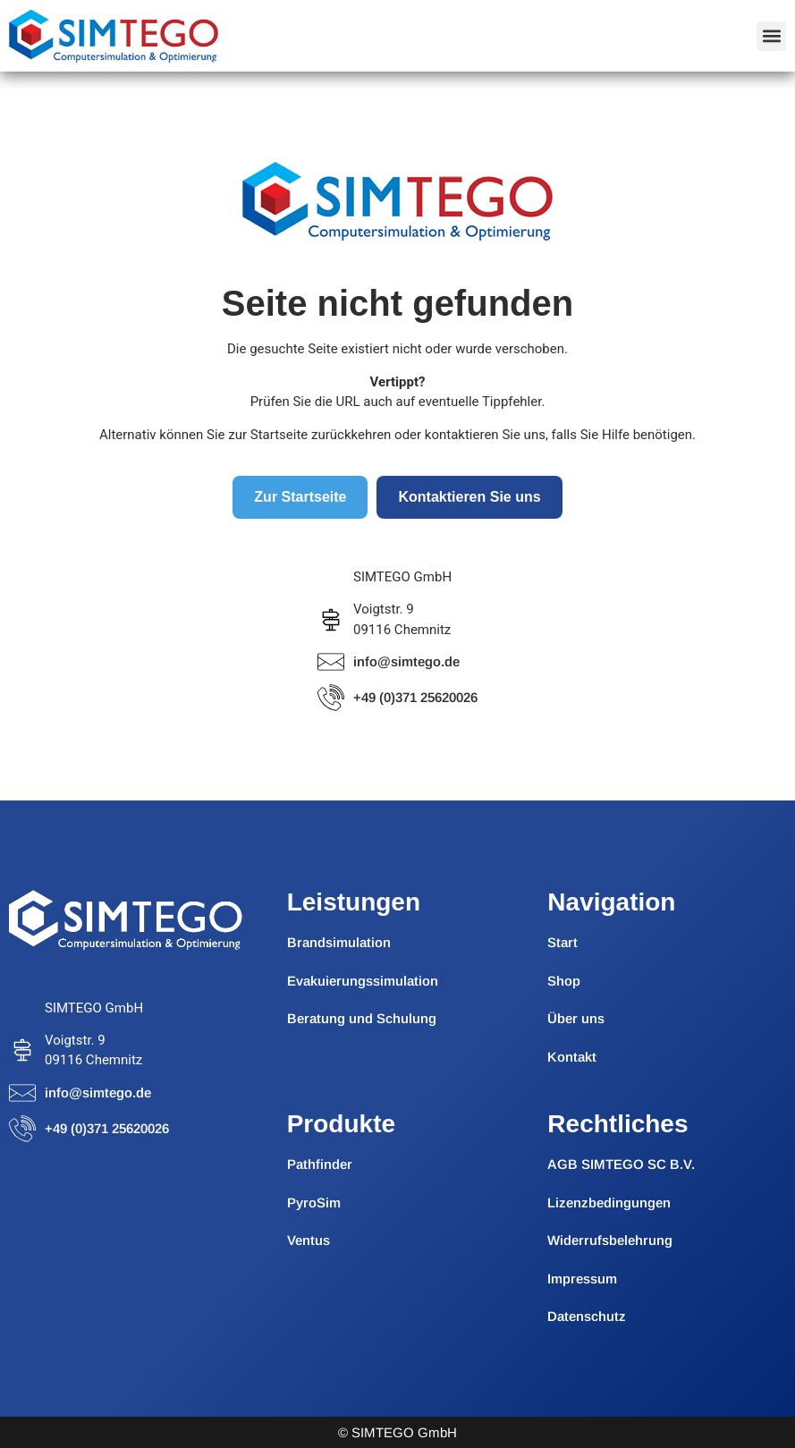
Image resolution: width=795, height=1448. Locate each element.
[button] (771, 36)
